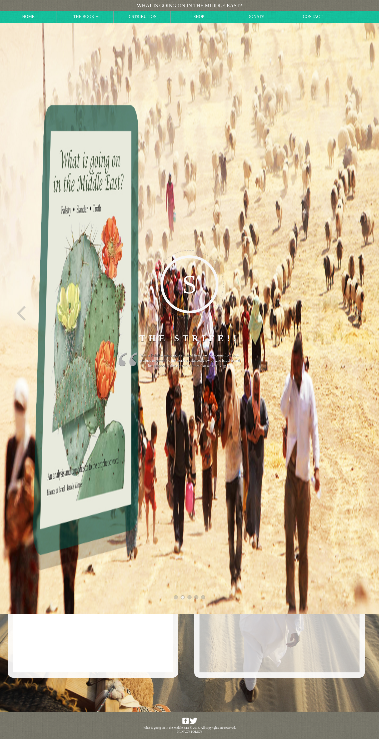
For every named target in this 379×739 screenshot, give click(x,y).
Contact (312, 16)
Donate (255, 16)
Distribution (142, 16)
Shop (198, 16)
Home (28, 16)
